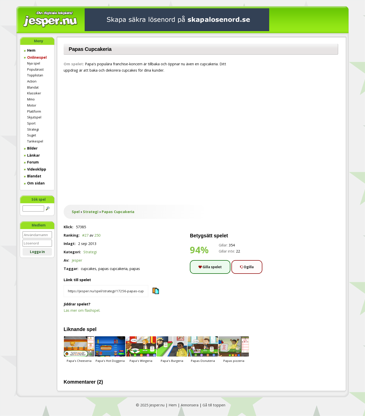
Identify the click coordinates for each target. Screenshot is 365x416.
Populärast (35, 69)
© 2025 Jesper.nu (150, 405)
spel (92, 329)
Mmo (31, 99)
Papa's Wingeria (141, 349)
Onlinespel (35, 57)
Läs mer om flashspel (81, 310)
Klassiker (34, 93)
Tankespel (35, 141)
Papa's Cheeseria (79, 349)
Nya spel (33, 63)
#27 (85, 235)
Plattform (34, 111)
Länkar (32, 155)
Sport (31, 123)
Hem (29, 50)
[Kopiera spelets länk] (106, 291)
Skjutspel (34, 117)
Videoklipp (35, 169)
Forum (31, 162)
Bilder (31, 148)
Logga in (37, 251)
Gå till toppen (214, 405)
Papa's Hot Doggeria (110, 349)
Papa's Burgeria (172, 349)
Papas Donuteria (203, 349)
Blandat (33, 87)
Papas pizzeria (233, 349)
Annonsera (189, 405)
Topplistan (35, 75)
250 (97, 235)
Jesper (77, 260)
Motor (31, 105)
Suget (31, 135)
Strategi (33, 129)
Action (31, 81)
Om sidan (34, 183)
